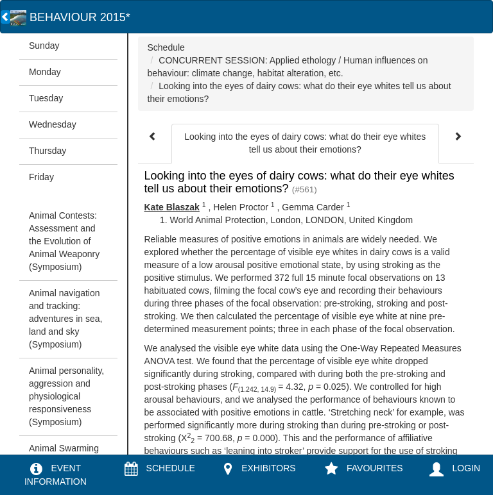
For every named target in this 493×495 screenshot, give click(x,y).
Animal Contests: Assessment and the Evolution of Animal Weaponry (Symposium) (64, 241)
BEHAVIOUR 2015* (70, 17)
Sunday (44, 45)
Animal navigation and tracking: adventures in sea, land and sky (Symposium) (65, 318)
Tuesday (46, 98)
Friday (41, 177)
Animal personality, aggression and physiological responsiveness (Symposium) (66, 396)
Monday (45, 72)
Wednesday (52, 124)
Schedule (166, 47)
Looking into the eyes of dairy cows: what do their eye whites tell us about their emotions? (305, 143)
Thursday (47, 151)
